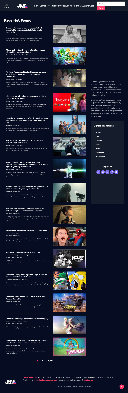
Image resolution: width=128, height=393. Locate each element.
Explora (6, 7)
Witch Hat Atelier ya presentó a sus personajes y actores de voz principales (27, 319)
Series (98, 148)
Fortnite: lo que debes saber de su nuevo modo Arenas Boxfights (26, 297)
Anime (98, 132)
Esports (99, 140)
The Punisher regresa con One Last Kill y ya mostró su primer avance (24, 141)
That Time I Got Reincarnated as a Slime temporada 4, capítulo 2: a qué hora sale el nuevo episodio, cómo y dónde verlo (27, 164)
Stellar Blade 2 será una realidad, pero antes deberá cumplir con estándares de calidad (25, 209)
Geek (98, 144)
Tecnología (100, 152)
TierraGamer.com (30, 377)
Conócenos (88, 380)
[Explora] (6, 4)
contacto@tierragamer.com (45, 380)
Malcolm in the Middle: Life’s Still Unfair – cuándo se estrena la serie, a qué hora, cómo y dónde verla (27, 120)
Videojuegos (101, 156)
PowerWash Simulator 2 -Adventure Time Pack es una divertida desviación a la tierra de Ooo (27, 341)
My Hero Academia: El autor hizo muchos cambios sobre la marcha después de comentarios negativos (27, 74)
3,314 (50, 360)
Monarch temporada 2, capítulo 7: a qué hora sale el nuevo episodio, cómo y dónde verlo (27, 187)
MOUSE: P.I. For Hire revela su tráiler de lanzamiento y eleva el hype (23, 253)
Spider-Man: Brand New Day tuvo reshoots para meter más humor (26, 231)
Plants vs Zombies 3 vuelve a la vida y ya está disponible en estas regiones (25, 51)
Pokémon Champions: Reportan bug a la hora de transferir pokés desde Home (26, 275)
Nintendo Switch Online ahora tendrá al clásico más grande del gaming (26, 97)
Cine (97, 136)
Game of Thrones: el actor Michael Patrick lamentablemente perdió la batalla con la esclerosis (24, 30)
